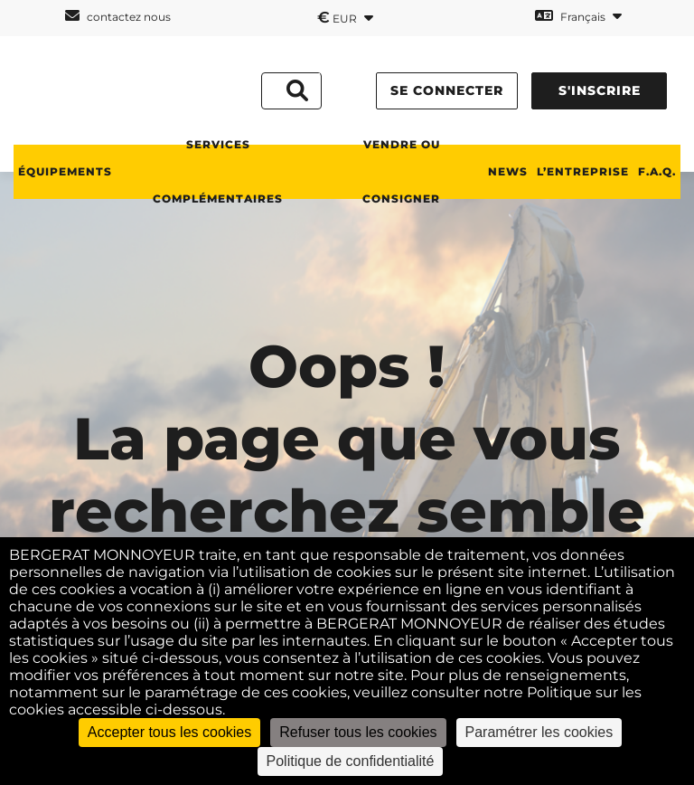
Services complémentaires (218, 171)
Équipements (65, 171)
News (508, 171)
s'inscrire (599, 90)
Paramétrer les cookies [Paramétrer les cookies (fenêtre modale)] (539, 732)
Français (578, 16)
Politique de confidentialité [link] (351, 761)
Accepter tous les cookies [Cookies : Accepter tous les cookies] (169, 732)
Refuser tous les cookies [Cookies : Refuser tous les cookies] (357, 732)
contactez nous (118, 16)
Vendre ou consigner (401, 171)
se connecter (446, 90)
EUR (345, 17)
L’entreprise (583, 171)
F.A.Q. (657, 171)
